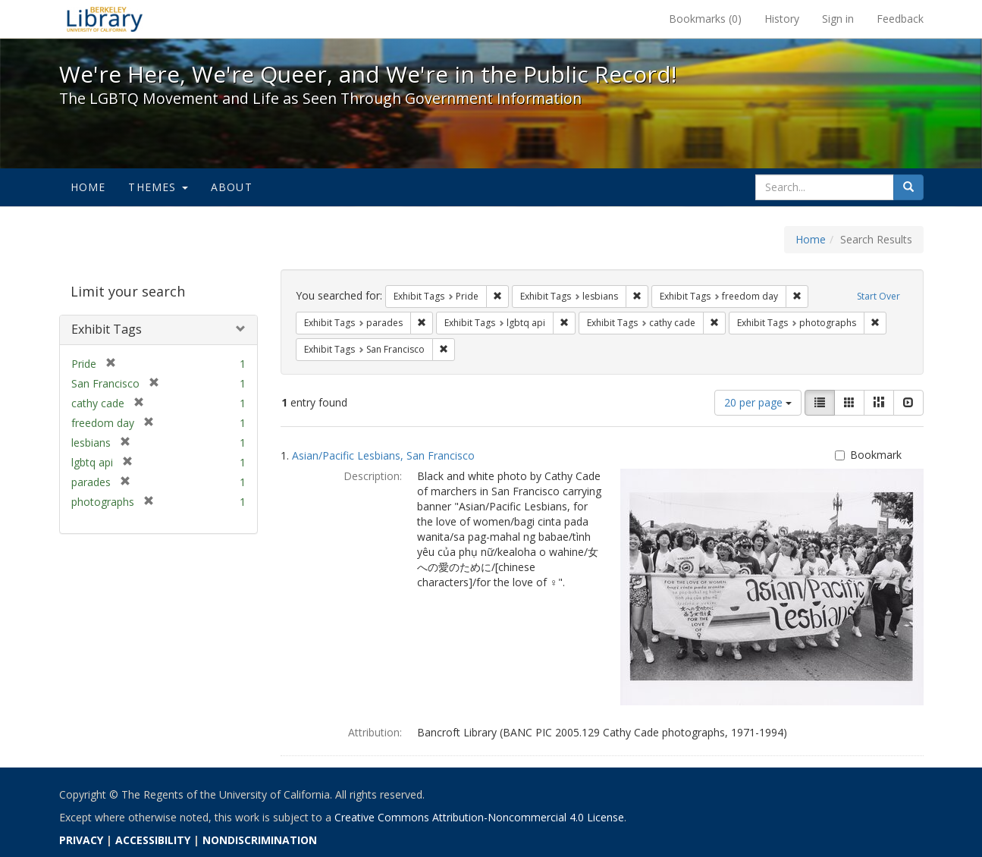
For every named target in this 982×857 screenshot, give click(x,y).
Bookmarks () (705, 18)
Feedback (900, 18)
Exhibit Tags (106, 329)
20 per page (758, 402)
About (232, 187)
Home (88, 187)
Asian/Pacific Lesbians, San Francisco (383, 455)
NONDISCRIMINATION (259, 840)
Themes (157, 187)
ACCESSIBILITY (152, 840)
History (781, 18)
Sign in (838, 18)
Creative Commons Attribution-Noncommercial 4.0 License (479, 817)
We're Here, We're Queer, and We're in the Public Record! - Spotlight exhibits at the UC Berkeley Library (105, 19)
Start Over (878, 296)
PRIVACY (81, 840)
